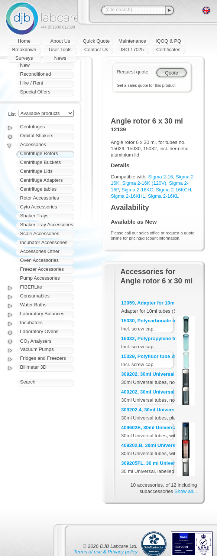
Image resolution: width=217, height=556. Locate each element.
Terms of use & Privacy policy (105, 552)
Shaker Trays (34, 215)
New (25, 65)
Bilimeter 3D (33, 367)
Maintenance (132, 41)
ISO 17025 (132, 49)
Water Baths (33, 304)
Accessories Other (39, 251)
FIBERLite (31, 287)
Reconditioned (35, 74)
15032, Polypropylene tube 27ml (158, 338)
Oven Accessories (39, 260)
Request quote (132, 72)
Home (24, 41)
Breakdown (24, 49)
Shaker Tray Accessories (46, 224)
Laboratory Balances (42, 313)
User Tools (60, 49)
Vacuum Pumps (37, 349)
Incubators (31, 322)
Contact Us (96, 49)
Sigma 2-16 (160, 177)
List (12, 114)
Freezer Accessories (42, 269)
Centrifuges (32, 126)
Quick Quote (96, 41)
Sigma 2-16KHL (128, 196)
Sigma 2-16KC (137, 190)
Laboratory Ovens (39, 331)
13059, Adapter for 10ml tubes (155, 303)
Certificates (168, 49)
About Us (60, 41)
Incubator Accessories (43, 242)
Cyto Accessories (38, 207)
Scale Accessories (39, 233)
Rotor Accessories (39, 198)
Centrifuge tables (38, 189)
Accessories (33, 144)
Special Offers (35, 92)
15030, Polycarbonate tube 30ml (158, 320)
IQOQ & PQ (168, 41)
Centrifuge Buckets (40, 162)
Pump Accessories (40, 278)
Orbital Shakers (37, 135)
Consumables (35, 296)
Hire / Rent (31, 83)
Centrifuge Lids (36, 171)
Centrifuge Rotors (39, 153)
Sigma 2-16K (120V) (144, 183)
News (60, 58)
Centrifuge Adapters (41, 180)
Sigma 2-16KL (163, 196)
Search (27, 382)
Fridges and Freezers (43, 358)
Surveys (24, 58)
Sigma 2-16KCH (173, 190)
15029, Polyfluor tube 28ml (151, 356)
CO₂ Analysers (35, 341)
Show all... (186, 491)
